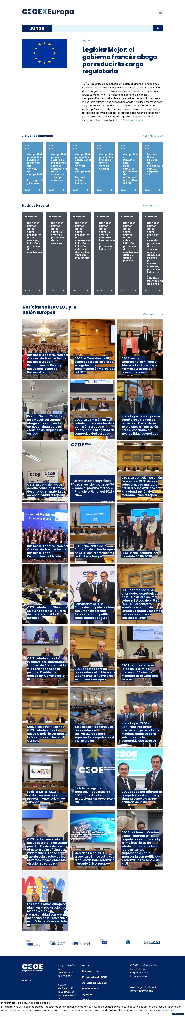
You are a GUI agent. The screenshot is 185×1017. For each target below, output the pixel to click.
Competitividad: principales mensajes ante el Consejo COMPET (109, 161)
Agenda (87, 994)
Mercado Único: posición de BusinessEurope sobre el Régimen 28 (156, 164)
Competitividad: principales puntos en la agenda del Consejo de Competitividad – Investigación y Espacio (37, 168)
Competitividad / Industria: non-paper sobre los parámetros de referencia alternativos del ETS (133, 168)
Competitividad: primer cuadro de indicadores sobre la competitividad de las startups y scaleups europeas (61, 167)
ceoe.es (26, 980)
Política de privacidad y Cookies (143, 988)
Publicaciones (90, 988)
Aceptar (178, 1014)
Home (86, 965)
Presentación (90, 971)
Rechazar (151, 1014)
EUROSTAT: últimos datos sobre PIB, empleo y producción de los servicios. (58, 233)
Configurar (165, 1014)
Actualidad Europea (94, 983)
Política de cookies (171, 1010)
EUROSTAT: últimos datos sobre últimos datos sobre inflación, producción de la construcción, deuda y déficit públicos (131, 241)
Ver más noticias (153, 135)
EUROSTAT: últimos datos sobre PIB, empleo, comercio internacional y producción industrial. (107, 236)
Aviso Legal (136, 987)
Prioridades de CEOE (94, 977)
